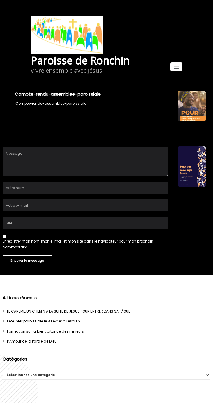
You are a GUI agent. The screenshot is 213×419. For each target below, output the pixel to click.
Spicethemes (151, 410)
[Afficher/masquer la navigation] (176, 66)
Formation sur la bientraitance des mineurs (45, 331)
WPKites (127, 410)
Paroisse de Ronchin (80, 61)
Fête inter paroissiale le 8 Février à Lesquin (43, 321)
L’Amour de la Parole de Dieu (32, 341)
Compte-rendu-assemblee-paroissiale (50, 103)
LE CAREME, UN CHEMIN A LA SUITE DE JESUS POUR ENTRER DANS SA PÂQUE (68, 311)
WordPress (94, 410)
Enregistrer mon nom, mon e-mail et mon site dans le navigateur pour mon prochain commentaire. (78, 244)
